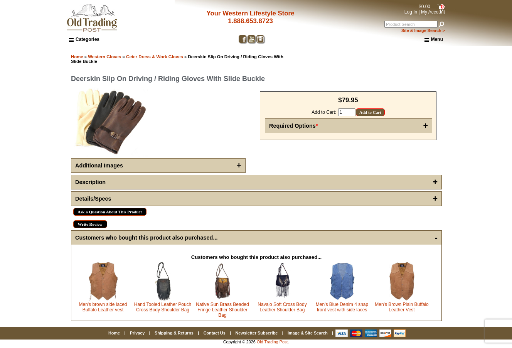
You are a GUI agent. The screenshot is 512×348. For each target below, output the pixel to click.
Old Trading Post (272, 342)
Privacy (137, 333)
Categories (84, 39)
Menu (433, 40)
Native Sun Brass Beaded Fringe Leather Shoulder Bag (222, 310)
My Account (433, 12)
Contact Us (215, 333)
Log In (410, 12)
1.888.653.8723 (250, 21)
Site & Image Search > (423, 30)
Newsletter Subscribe (256, 333)
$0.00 (424, 6)
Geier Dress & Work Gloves (154, 56)
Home (77, 56)
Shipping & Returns (174, 333)
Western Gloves (104, 56)
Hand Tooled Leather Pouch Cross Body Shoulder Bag (163, 307)
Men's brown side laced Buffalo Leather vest (103, 307)
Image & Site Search (308, 333)
